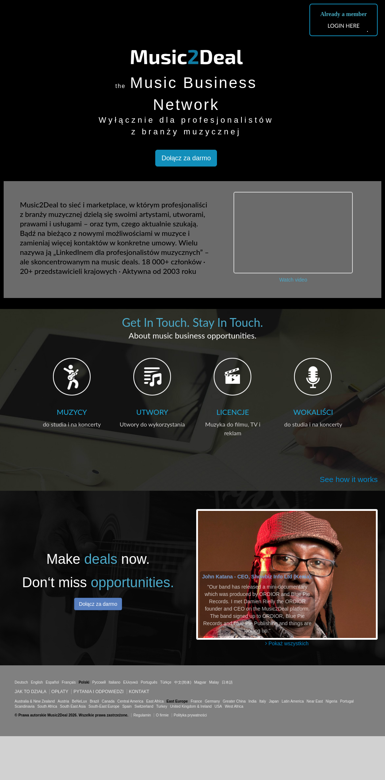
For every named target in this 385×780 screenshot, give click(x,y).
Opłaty (60, 691)
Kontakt (139, 691)
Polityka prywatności (190, 715)
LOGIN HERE (344, 25)
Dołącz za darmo (186, 158)
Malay (214, 682)
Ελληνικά (130, 682)
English (37, 682)
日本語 (227, 682)
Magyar (200, 682)
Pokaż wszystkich (287, 643)
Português (149, 682)
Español (52, 682)
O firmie (162, 715)
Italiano (114, 682)
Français (69, 682)
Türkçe (166, 682)
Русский (99, 682)
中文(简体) (182, 682)
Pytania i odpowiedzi (98, 691)
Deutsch (21, 682)
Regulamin (142, 715)
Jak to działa (30, 691)
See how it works (349, 479)
